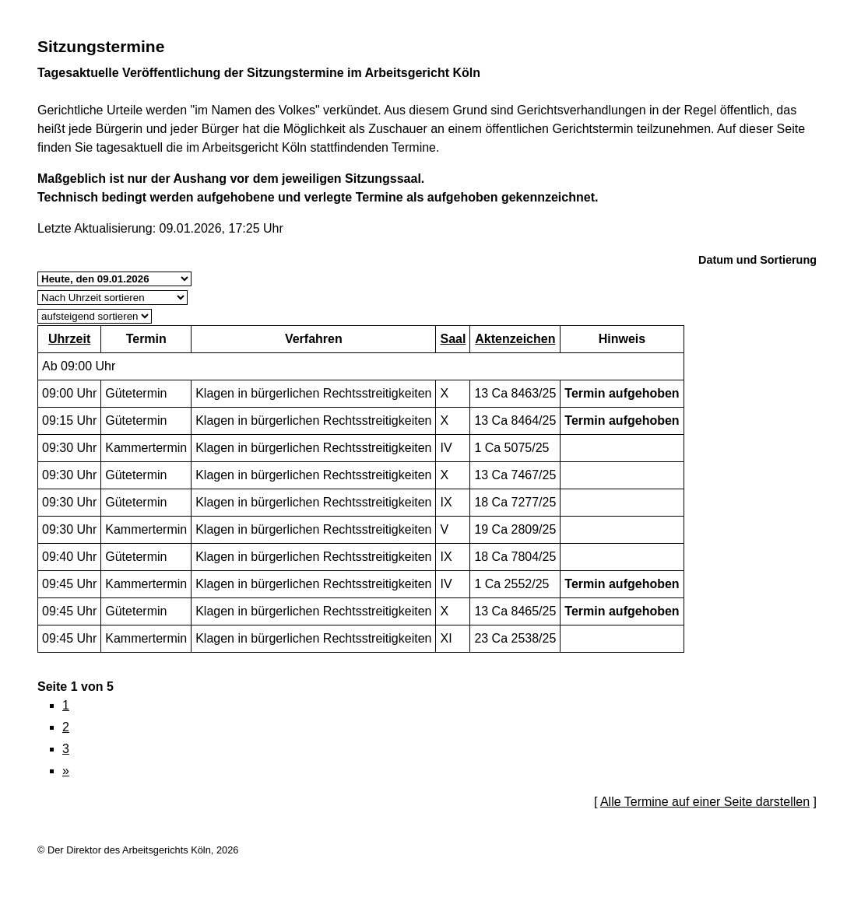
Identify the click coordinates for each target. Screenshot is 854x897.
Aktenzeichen (515, 338)
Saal (453, 338)
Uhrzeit (69, 338)
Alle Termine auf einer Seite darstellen (705, 801)
